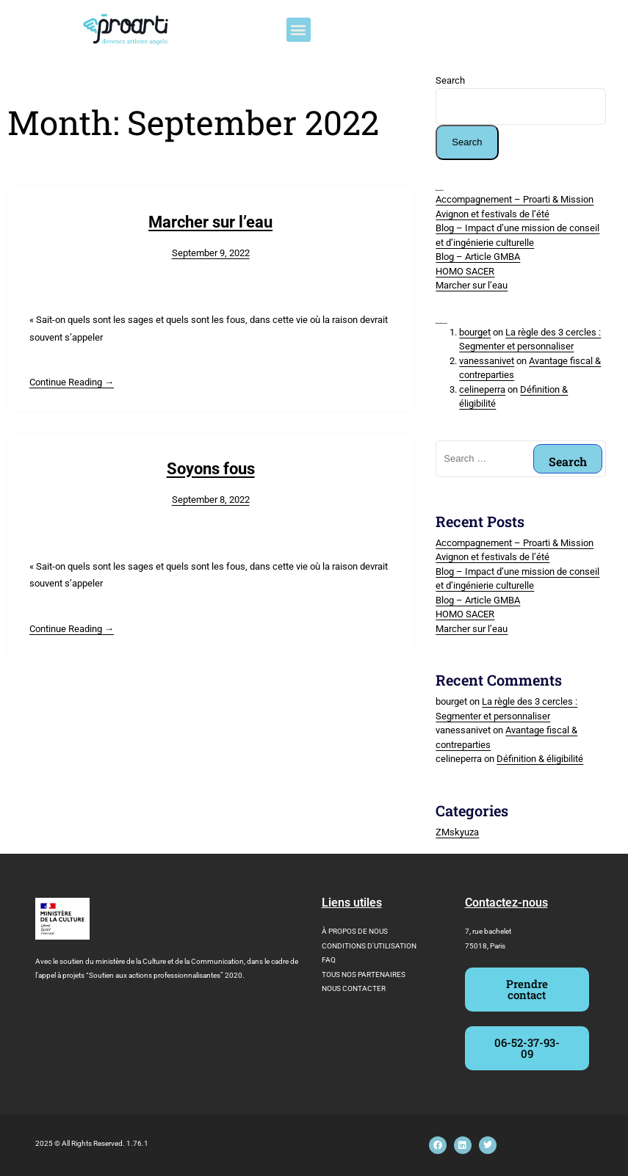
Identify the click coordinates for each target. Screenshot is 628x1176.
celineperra (482, 389)
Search (450, 80)
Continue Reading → (71, 382)
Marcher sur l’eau (210, 222)
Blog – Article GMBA (478, 256)
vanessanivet (486, 360)
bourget (475, 332)
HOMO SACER (465, 271)
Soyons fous (211, 469)
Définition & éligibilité (540, 758)
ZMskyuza (457, 832)
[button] (298, 30)
